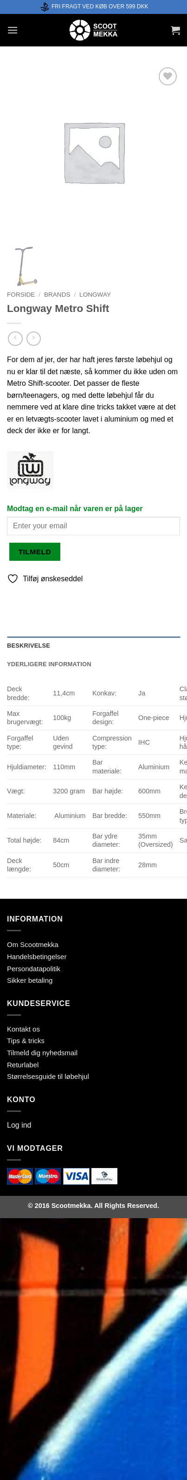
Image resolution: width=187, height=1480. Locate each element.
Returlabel (23, 1065)
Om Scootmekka (32, 944)
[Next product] (15, 338)
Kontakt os (23, 1029)
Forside (21, 294)
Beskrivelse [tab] (28, 645)
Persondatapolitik (33, 969)
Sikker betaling (29, 980)
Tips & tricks (26, 1041)
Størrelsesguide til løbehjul (48, 1076)
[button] (12, 30)
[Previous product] (33, 338)
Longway (95, 294)
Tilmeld (35, 552)
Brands (57, 294)
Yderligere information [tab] (49, 664)
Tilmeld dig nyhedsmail (42, 1053)
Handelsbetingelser (36, 957)
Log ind (19, 1125)
